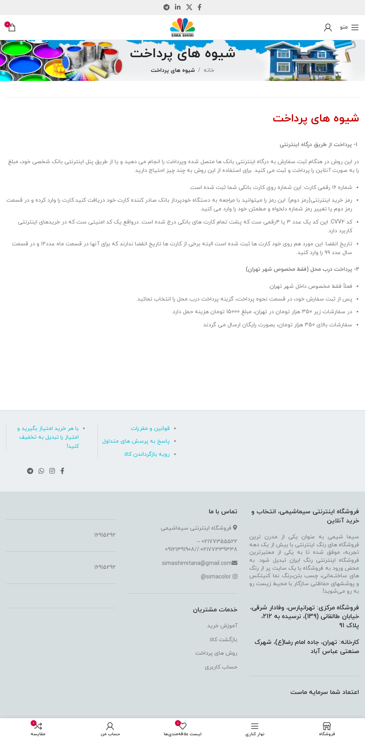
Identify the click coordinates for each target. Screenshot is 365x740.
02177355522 (219, 541)
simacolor (218, 577)
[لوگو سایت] (182, 27)
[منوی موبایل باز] (349, 27)
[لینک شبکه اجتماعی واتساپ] (41, 471)
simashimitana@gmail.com (197, 563)
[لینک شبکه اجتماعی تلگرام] (166, 7)
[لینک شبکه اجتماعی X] (189, 7)
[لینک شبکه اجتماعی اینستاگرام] (52, 471)
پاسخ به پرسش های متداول (136, 441)
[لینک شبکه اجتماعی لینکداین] (178, 7)
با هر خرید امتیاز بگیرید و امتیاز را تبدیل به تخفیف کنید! (48, 437)
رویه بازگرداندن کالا (147, 454)
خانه (209, 70)
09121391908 (179, 549)
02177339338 (218, 549)
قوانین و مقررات (150, 428)
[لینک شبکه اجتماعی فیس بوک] (199, 7)
